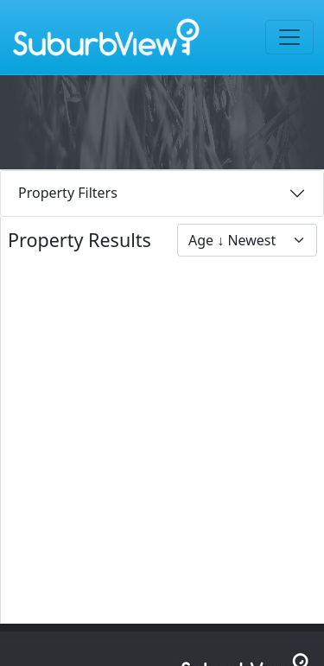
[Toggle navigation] (289, 37)
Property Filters (68, 192)
